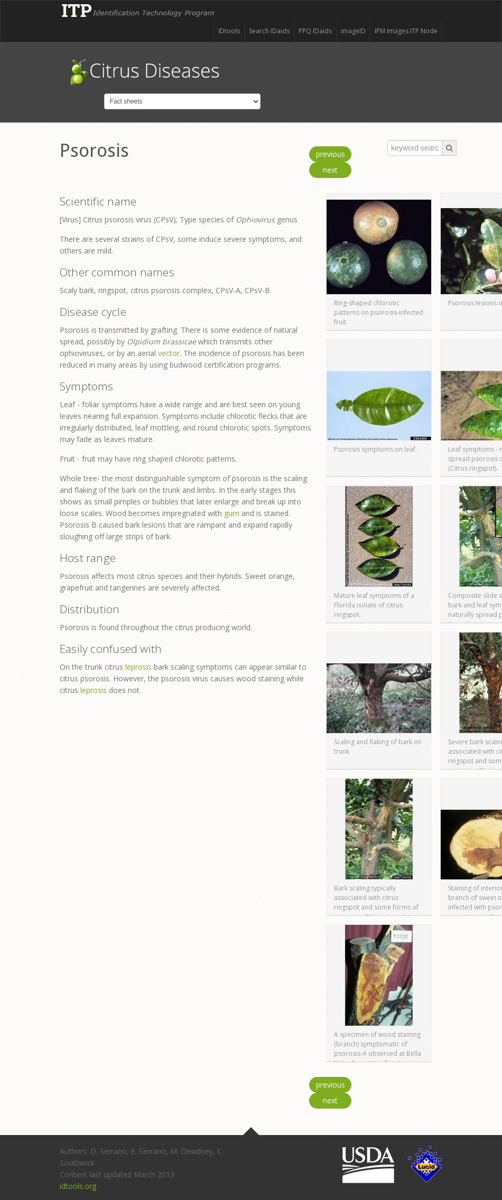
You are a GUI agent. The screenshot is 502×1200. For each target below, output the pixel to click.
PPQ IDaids (315, 30)
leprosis (138, 667)
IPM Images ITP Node (406, 30)
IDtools (229, 30)
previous (330, 154)
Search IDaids (269, 30)
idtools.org (78, 1186)
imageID (353, 30)
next (330, 170)
